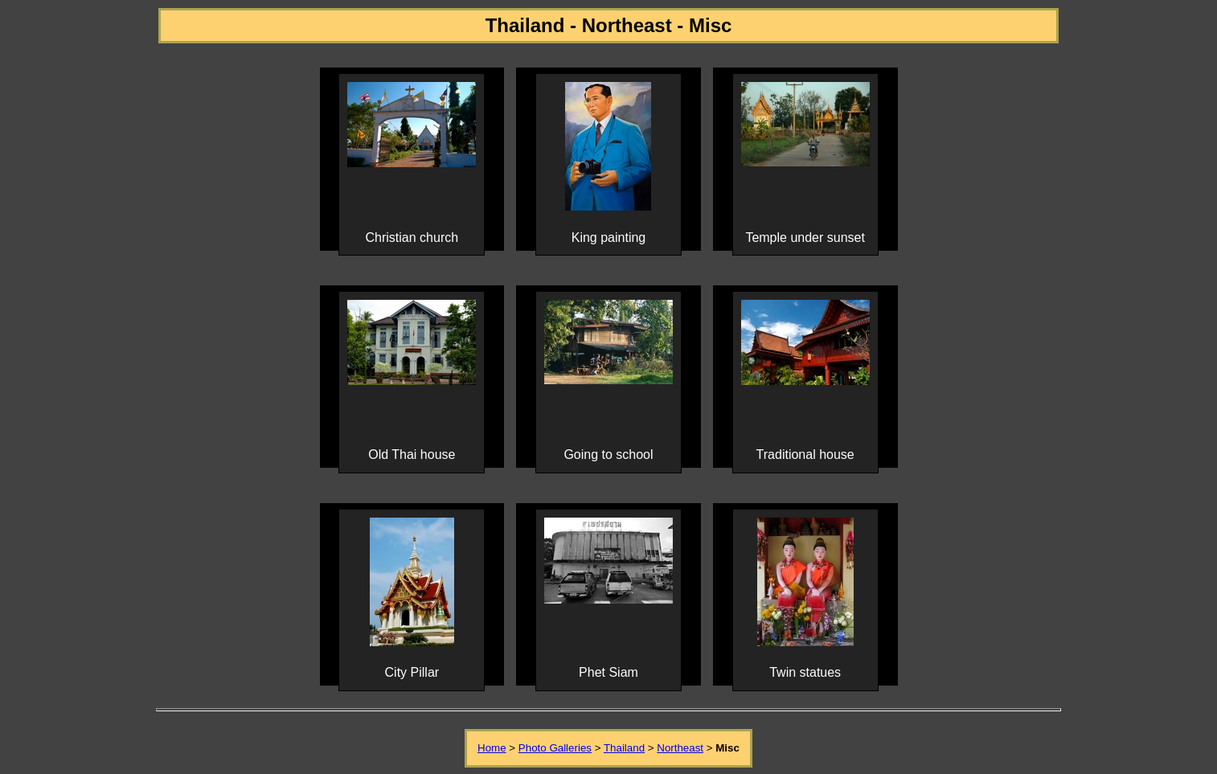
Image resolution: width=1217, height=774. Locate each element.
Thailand (624, 748)
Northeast (680, 748)
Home (491, 748)
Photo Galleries (555, 748)
